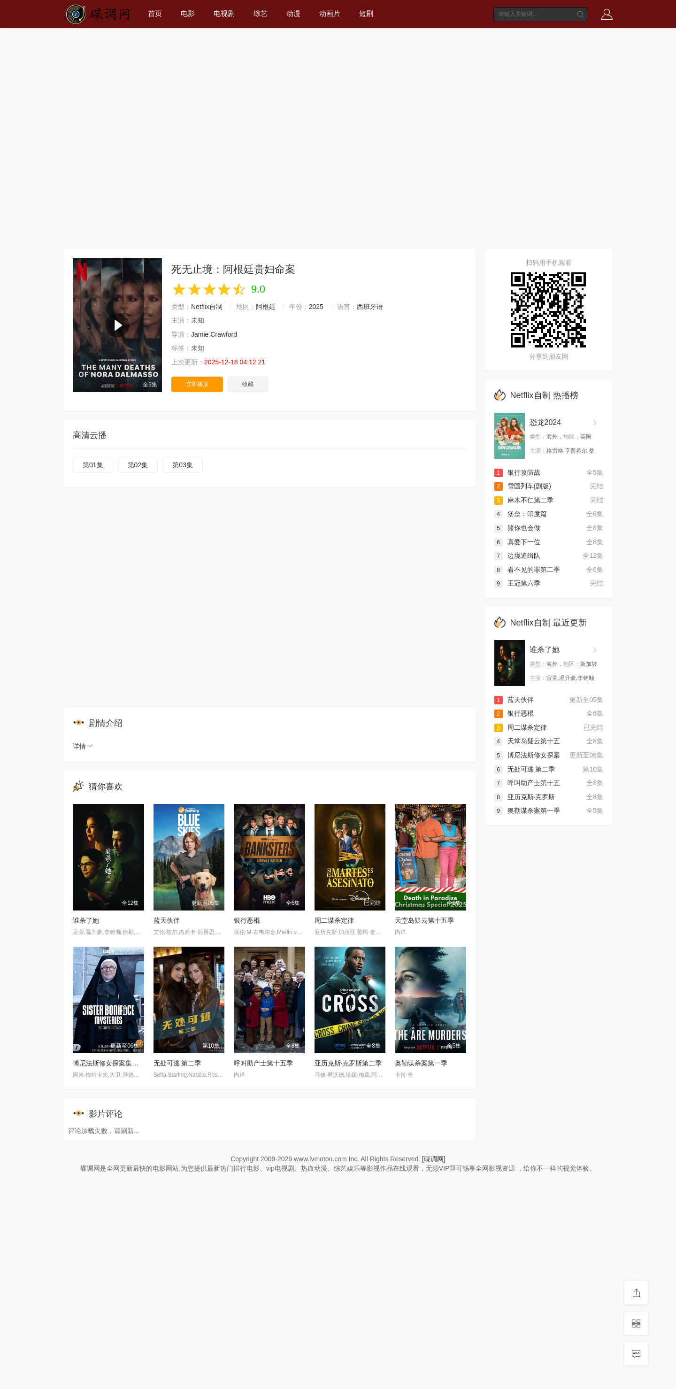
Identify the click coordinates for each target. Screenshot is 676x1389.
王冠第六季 (517, 583)
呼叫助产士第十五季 (263, 1063)
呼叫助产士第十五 (527, 783)
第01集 (93, 465)
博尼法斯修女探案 (527, 755)
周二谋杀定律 (334, 920)
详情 (83, 746)
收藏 (248, 384)
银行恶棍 (247, 920)
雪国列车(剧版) (522, 486)
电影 (188, 13)
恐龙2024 (545, 422)
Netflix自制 (207, 306)
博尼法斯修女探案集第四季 (112, 1063)
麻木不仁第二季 (523, 500)
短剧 (366, 13)
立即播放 (197, 384)
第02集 (138, 465)
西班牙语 (370, 306)
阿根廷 (266, 306)
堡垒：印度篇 (520, 513)
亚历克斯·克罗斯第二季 (348, 1063)
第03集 (182, 465)
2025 (316, 306)
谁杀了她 (86, 920)
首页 (155, 13)
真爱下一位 (517, 542)
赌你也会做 (517, 528)
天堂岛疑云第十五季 (424, 920)
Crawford (223, 334)
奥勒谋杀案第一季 (421, 1063)
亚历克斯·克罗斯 (524, 797)
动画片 (329, 13)
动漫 (293, 13)
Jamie (199, 334)
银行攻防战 (517, 472)
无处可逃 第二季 (177, 1063)
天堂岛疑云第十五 (527, 741)
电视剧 (224, 13)
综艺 (261, 13)
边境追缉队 (517, 555)
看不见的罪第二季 (527, 569)
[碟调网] (434, 1159)
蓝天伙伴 (167, 920)
